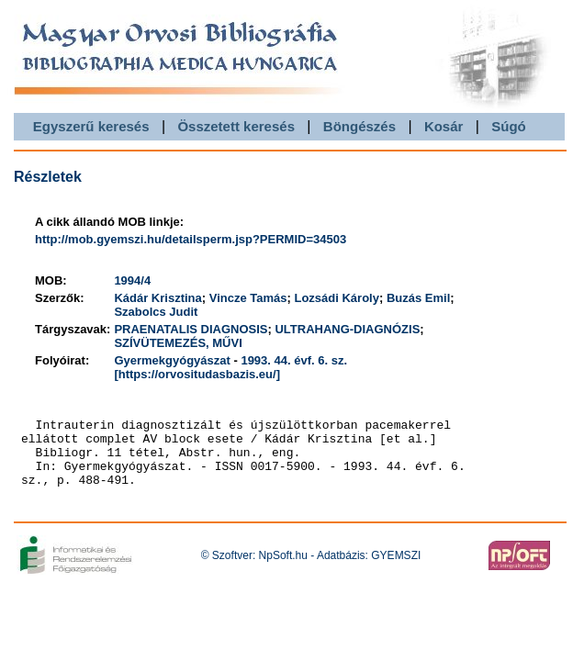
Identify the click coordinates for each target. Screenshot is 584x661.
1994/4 (132, 280)
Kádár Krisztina (157, 298)
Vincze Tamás (248, 298)
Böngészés (359, 126)
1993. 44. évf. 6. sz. (294, 360)
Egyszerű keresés (91, 126)
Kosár (444, 126)
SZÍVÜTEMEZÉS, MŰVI (177, 343)
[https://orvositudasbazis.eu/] (197, 374)
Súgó (508, 126)
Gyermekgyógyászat (172, 360)
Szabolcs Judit (155, 312)
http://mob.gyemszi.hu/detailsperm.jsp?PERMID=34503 (190, 239)
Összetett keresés (236, 126)
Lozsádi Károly (336, 298)
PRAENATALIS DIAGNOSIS (190, 329)
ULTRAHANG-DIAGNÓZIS (347, 329)
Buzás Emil (418, 298)
